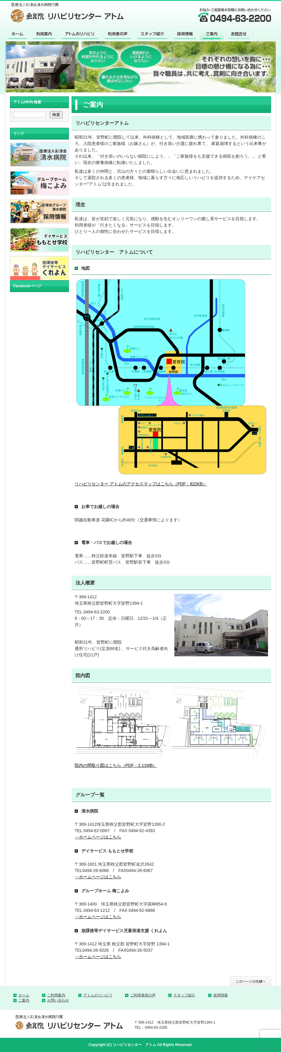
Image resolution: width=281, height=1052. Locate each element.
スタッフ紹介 (184, 995)
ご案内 (23, 1000)
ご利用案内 (56, 995)
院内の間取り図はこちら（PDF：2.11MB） (116, 765)
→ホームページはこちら (98, 837)
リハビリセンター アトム (134, 1045)
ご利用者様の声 (143, 995)
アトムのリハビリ (97, 995)
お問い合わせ (58, 1000)
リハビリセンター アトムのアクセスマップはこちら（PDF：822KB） (141, 483)
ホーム (23, 995)
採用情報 (220, 995)
